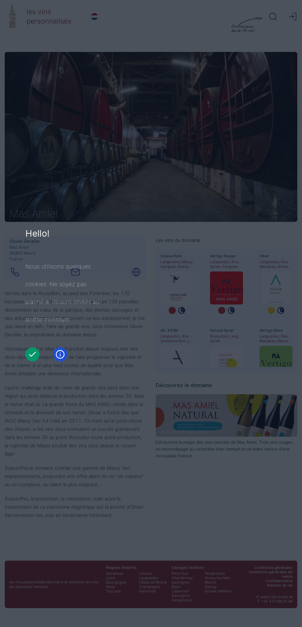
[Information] (60, 354)
